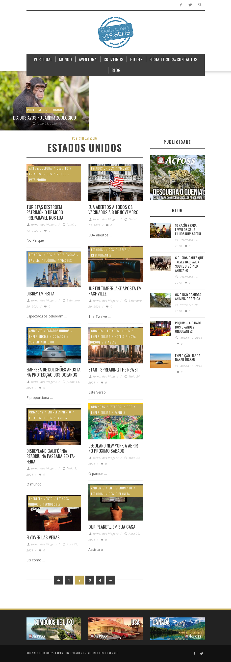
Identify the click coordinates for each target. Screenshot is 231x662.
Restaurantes (101, 255)
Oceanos (59, 336)
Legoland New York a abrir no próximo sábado (113, 448)
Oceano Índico (134, 110)
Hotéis (119, 336)
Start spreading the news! (113, 369)
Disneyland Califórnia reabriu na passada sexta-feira (50, 456)
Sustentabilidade (42, 342)
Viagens (124, 168)
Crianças (98, 407)
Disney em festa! (40, 293)
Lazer (152, 104)
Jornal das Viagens (44, 224)
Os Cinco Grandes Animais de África (188, 296)
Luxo (164, 104)
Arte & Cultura (40, 168)
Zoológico (54, 110)
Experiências (121, 104)
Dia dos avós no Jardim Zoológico (44, 117)
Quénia (154, 110)
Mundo (113, 110)
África (102, 104)
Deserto (62, 168)
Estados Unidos (40, 174)
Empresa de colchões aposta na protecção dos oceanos (53, 372)
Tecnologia (51, 504)
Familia (34, 260)
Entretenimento (59, 412)
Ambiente (223, 110)
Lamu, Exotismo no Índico (133, 117)
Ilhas (139, 104)
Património (37, 180)
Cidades (97, 331)
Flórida (50, 260)
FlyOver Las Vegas (43, 537)
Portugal (34, 110)
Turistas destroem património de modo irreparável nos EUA (44, 212)
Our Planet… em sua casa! (112, 526)
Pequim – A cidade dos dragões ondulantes (188, 327)
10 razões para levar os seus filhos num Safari (188, 229)
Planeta (124, 493)
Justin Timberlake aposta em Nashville (115, 291)
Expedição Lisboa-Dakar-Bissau (188, 357)
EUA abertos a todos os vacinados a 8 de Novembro (113, 210)
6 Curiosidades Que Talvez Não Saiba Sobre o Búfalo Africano (189, 264)
